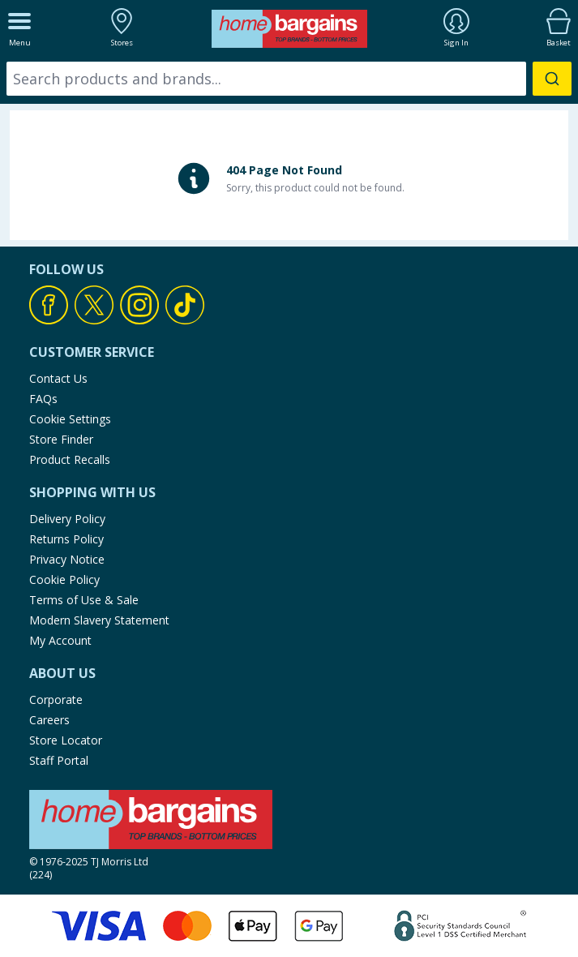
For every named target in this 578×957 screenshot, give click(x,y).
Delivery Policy (67, 518)
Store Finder (61, 439)
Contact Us (58, 378)
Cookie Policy (64, 579)
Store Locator (65, 740)
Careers (49, 719)
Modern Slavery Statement (99, 620)
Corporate (56, 699)
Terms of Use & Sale (84, 599)
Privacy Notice (67, 559)
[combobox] (289, 79)
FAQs (43, 398)
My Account (60, 640)
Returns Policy (66, 539)
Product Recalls (69, 459)
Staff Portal (58, 760)
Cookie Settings (70, 419)
